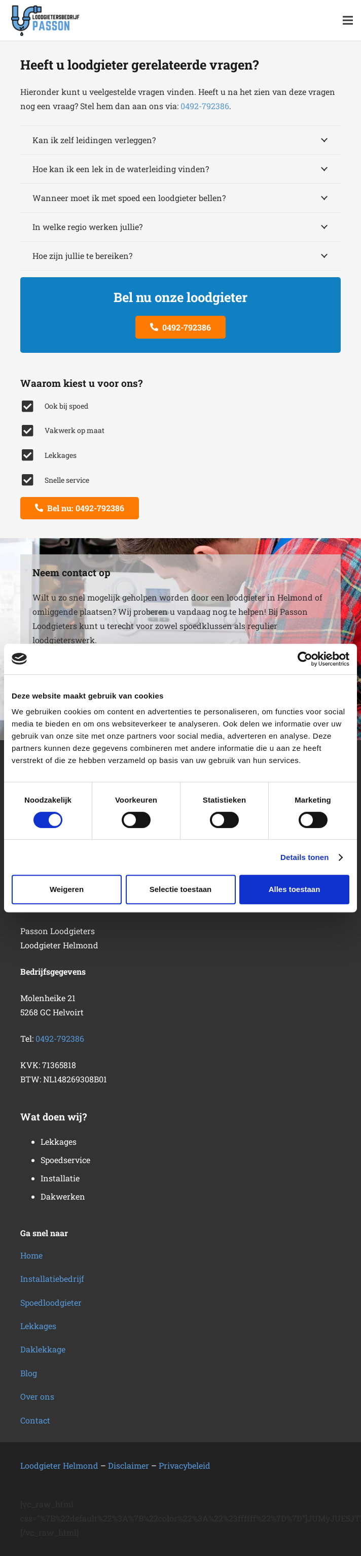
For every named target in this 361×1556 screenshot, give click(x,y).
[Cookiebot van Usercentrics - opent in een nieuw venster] (305, 659)
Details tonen (304, 857)
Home (31, 1255)
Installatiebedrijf (52, 1278)
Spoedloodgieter (51, 1302)
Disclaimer (128, 1465)
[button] (347, 20)
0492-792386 (205, 106)
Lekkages (38, 1325)
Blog (28, 1373)
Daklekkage (42, 1349)
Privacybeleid (184, 1465)
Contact (35, 1420)
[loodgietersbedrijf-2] (45, 20)
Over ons (37, 1396)
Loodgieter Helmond (59, 1465)
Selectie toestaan (181, 889)
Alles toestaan (294, 889)
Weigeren (67, 889)
